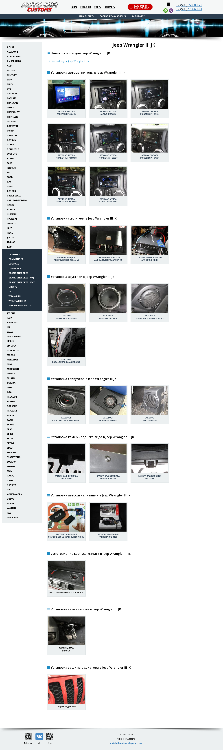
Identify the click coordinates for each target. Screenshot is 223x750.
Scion (10, 424)
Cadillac (12, 93)
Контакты (110, 7)
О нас (74, 7)
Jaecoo (11, 237)
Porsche (12, 406)
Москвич (12, 517)
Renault (12, 410)
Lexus (10, 341)
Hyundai (12, 218)
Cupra (10, 130)
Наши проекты (86, 16)
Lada (10, 331)
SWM (9, 471)
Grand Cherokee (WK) (21, 277)
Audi (9, 65)
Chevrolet (13, 112)
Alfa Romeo (14, 56)
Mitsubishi (13, 368)
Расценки (85, 7)
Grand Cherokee (18, 273)
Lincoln (12, 345)
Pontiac (12, 401)
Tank (10, 480)
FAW (9, 163)
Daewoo (12, 135)
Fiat (9, 172)
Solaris (11, 452)
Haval (10, 204)
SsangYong (13, 457)
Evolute (12, 153)
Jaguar (11, 242)
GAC (9, 181)
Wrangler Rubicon (20, 305)
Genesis (11, 191)
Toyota (11, 484)
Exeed (10, 158)
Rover (10, 415)
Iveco (10, 232)
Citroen (12, 121)
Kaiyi (9, 317)
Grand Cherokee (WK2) (22, 282)
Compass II (15, 268)
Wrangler (15, 296)
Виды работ (138, 16)
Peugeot (12, 396)
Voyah (10, 503)
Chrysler (12, 116)
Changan (12, 102)
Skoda (10, 443)
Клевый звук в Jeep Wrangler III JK (70, 61)
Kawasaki (12, 322)
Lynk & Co (13, 350)
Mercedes (12, 359)
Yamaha (11, 508)
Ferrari (11, 167)
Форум (97, 7)
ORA (9, 392)
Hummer (12, 214)
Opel (10, 387)
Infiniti (11, 223)
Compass (14, 263)
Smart (11, 447)
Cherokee (14, 254)
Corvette (12, 126)
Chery (10, 107)
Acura (10, 47)
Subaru (11, 461)
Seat (10, 429)
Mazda (11, 354)
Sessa (10, 438)
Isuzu (10, 228)
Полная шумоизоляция (113, 16)
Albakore (12, 51)
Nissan (11, 378)
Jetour (11, 313)
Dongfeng (13, 149)
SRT (11, 291)
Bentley (12, 74)
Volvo (10, 498)
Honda (11, 209)
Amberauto (14, 61)
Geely (10, 186)
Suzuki (11, 466)
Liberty (13, 286)
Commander (16, 259)
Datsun (11, 139)
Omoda (11, 382)
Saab (10, 419)
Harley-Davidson (17, 200)
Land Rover (14, 336)
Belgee (11, 70)
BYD (9, 88)
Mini (9, 364)
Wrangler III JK (17, 300)
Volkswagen (14, 494)
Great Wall (14, 195)
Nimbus (11, 373)
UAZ (9, 489)
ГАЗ (9, 512)
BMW (10, 79)
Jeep (9, 246)
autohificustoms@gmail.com (126, 743)
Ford (10, 177)
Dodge (11, 144)
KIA (9, 327)
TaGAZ (11, 475)
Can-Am (11, 98)
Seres (10, 433)
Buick (10, 84)
